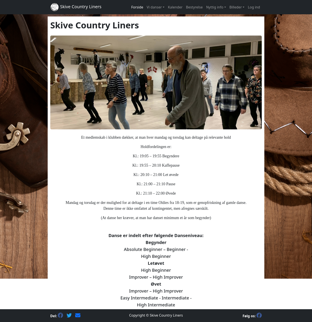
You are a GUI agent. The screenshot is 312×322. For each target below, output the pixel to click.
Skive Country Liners (75, 7)
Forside (137, 7)
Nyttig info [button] (214, 7)
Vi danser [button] (154, 7)
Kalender (175, 7)
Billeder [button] (235, 7)
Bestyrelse (194, 7)
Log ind (254, 7)
